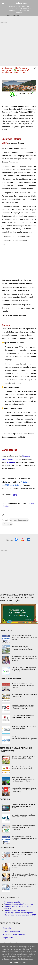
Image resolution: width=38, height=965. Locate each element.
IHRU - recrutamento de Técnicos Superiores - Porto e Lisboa (23, 716)
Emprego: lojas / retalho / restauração (18, 904)
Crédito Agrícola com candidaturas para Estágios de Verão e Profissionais (23, 827)
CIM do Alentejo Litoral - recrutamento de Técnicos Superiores (24, 738)
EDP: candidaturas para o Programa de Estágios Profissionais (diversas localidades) (24, 669)
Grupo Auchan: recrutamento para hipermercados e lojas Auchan (23, 757)
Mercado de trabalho (12, 902)
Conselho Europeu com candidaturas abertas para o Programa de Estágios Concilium (24, 658)
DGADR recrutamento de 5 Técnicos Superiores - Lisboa (24, 727)
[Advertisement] (19, 42)
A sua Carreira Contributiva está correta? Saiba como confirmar (22, 864)
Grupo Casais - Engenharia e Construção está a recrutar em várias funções (24, 637)
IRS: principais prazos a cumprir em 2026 (20, 915)
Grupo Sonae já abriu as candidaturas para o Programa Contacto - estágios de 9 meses (22, 647)
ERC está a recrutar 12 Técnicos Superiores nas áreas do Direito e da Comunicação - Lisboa (24, 706)
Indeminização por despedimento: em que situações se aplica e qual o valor (24, 875)
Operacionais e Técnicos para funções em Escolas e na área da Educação (23, 685)
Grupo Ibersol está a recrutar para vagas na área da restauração (23, 767)
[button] (35, 68)
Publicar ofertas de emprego (14, 934)
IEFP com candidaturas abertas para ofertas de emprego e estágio (24, 885)
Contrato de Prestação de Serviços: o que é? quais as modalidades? (24, 853)
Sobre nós (7, 928)
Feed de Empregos (19, 3)
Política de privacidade (11, 931)
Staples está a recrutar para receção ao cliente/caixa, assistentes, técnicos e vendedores (24, 789)
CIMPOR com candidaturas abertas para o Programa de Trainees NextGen (24, 806)
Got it (26, 963)
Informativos (7, 524)
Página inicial (8, 938)
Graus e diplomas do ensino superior (18, 913)
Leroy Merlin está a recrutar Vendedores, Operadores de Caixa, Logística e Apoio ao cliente (23, 779)
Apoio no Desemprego (19, 520)
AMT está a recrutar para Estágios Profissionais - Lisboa (23, 816)
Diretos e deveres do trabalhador (17, 911)
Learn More (15, 963)
